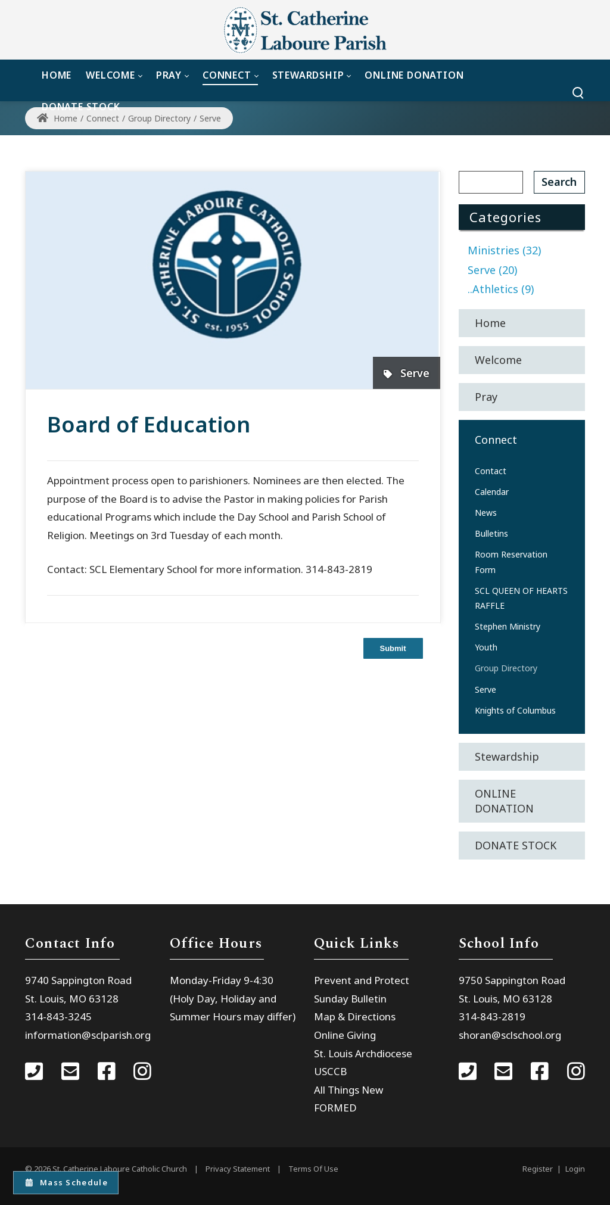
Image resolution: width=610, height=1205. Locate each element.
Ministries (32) (504, 250)
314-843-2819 (492, 1016)
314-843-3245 (58, 1016)
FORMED (335, 1107)
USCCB (330, 1071)
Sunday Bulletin (350, 998)
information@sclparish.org (88, 1035)
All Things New (348, 1090)
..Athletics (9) (501, 289)
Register (537, 1168)
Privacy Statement (238, 1168)
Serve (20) (492, 270)
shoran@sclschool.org (510, 1035)
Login (575, 1168)
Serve (415, 373)
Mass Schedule (67, 1181)
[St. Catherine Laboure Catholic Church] (305, 30)
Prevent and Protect (361, 980)
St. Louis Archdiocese (363, 1053)
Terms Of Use (313, 1168)
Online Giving (345, 1035)
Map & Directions (355, 1016)
